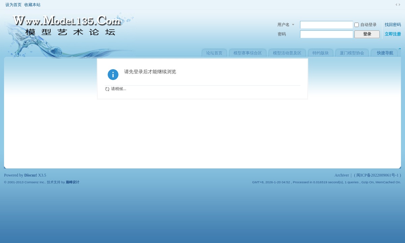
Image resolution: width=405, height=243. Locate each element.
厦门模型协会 (352, 53)
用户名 (283, 24)
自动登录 (365, 24)
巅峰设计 (72, 182)
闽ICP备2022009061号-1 (377, 175)
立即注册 (393, 34)
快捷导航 (385, 53)
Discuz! (30, 175)
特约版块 (321, 53)
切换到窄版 (398, 5)
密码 (282, 34)
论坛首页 (214, 53)
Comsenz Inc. (34, 182)
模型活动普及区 (287, 53)
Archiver (341, 175)
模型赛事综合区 (248, 53)
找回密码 (393, 24)
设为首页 (13, 4)
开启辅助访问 (391, 5)
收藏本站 (32, 4)
